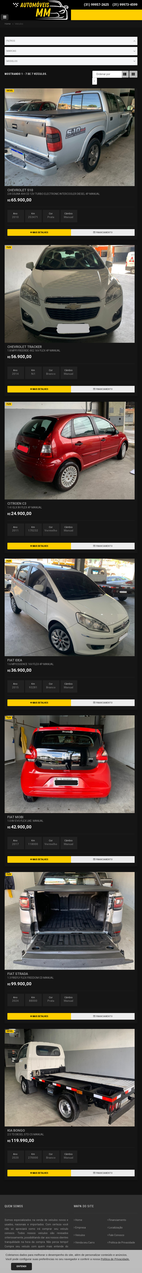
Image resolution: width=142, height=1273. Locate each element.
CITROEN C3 (24, 498)
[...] (18, 1248)
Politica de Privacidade (121, 1235)
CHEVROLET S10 (53, 184)
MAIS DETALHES (39, 225)
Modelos (71, 61)
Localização (115, 1220)
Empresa (80, 1220)
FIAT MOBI (25, 811)
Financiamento (116, 1213)
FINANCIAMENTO (102, 225)
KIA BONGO (25, 1125)
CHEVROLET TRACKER (33, 341)
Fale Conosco (115, 1228)
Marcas (71, 51)
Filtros (71, 41)
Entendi (21, 1266)
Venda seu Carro (84, 1235)
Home (8, 23)
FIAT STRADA (30, 968)
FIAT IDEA (30, 655)
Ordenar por (96, 74)
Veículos (79, 1228)
